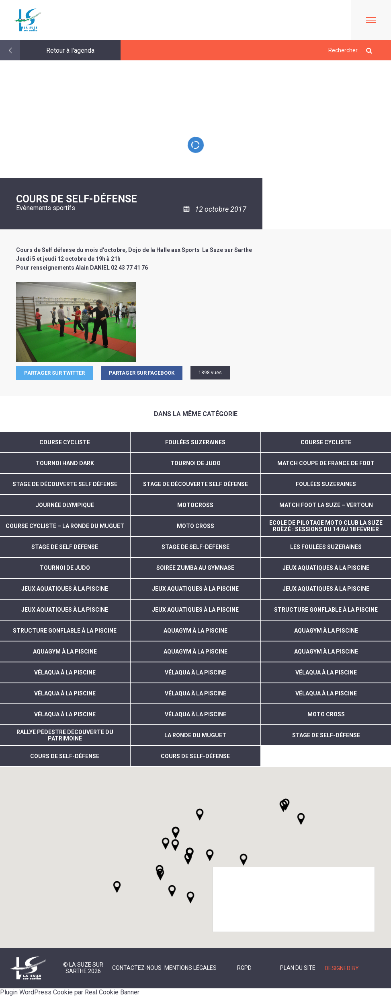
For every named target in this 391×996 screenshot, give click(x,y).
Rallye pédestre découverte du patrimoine (64, 735)
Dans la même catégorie (195, 414)
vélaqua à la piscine (65, 672)
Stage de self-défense (326, 735)
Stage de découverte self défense (64, 484)
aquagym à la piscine (195, 630)
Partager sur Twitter (54, 373)
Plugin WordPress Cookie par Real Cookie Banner (69, 992)
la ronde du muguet (195, 735)
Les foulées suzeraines (326, 547)
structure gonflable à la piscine (326, 609)
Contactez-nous (137, 968)
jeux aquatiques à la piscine (326, 568)
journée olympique (65, 505)
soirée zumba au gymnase (195, 568)
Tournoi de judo (65, 568)
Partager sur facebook (141, 373)
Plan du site (297, 968)
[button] (210, 855)
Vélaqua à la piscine (195, 714)
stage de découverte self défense (195, 484)
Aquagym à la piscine (326, 651)
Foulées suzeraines (195, 442)
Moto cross (326, 714)
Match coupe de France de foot (326, 463)
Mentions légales (190, 968)
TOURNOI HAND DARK (65, 463)
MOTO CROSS (195, 526)
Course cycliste (64, 442)
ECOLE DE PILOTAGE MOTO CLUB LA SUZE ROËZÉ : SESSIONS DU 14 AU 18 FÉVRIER (326, 526)
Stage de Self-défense (195, 547)
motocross (195, 505)
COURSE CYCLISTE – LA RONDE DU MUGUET (65, 526)
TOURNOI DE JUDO (195, 463)
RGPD (244, 968)
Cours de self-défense (64, 756)
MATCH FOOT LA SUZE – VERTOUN (326, 505)
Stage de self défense (64, 547)
